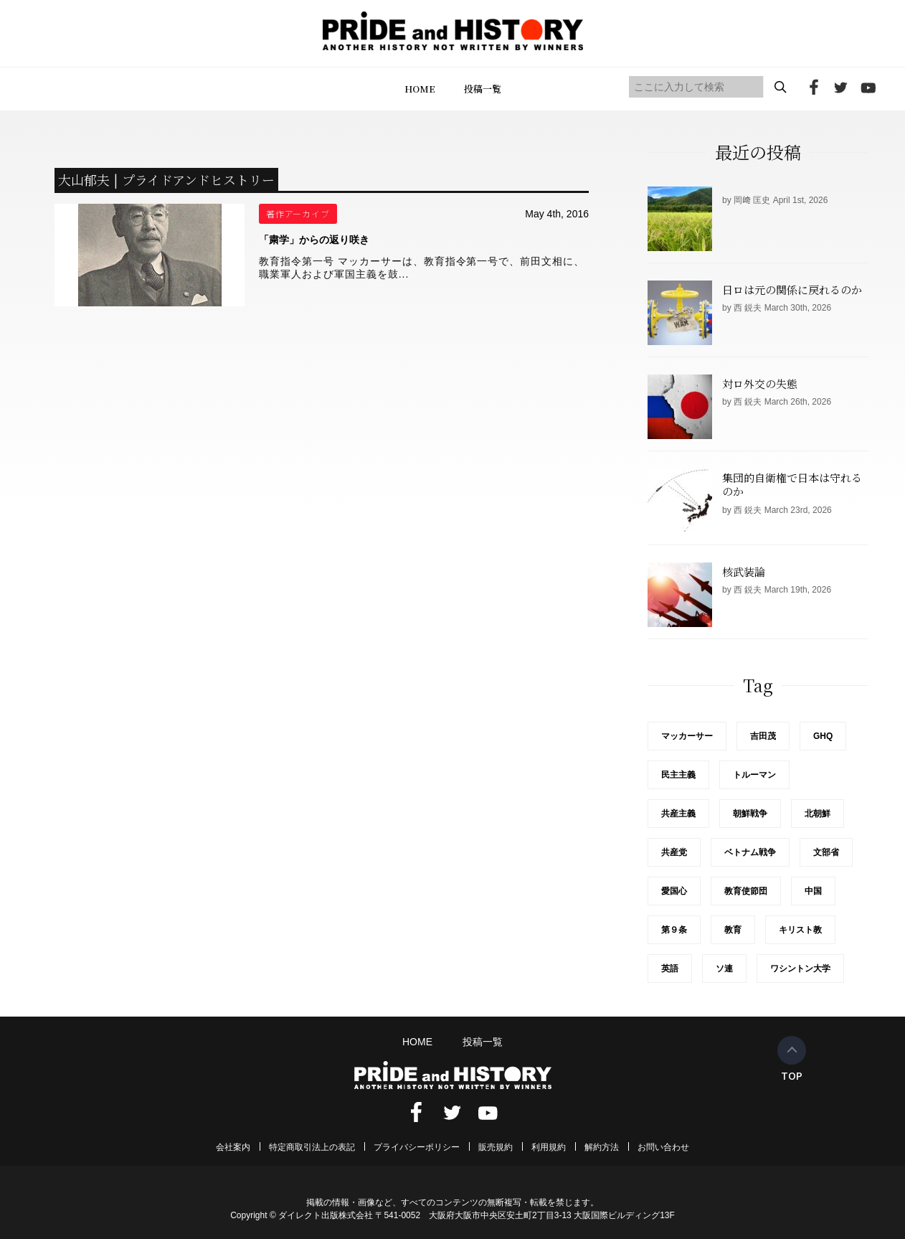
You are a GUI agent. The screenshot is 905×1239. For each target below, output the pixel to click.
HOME (419, 88)
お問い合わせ (663, 1147)
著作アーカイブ (298, 213)
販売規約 (495, 1147)
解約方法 (601, 1147)
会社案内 (233, 1147)
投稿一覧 (482, 88)
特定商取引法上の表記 (312, 1147)
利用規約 (548, 1147)
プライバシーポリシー (417, 1147)
